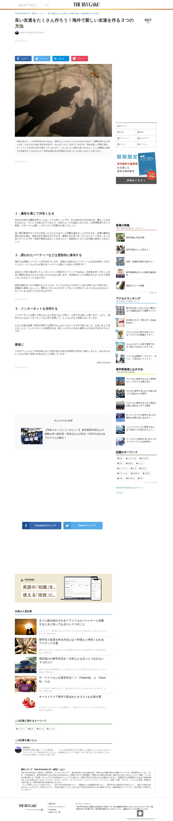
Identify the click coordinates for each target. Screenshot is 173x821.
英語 (119, 458)
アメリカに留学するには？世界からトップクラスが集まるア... (141, 380)
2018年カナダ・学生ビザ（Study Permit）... (141, 321)
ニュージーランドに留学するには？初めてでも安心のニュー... (140, 428)
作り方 (40, 729)
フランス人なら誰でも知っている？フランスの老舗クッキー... (140, 333)
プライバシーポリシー (57, 807)
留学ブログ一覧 (54, 812)
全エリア (122, 126)
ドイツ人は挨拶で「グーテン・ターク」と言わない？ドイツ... (141, 357)
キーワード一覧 (151, 483)
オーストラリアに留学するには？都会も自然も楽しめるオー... (141, 416)
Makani (26, 747)
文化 (119, 463)
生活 (133, 468)
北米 (120, 132)
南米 (141, 132)
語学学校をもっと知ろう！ (138, 249)
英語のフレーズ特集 (135, 285)
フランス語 (122, 473)
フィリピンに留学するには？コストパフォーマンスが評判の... (141, 440)
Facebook (52, 809)
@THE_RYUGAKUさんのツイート (129, 488)
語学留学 (130, 478)
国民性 (129, 463)
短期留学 (135, 473)
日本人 (143, 468)
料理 (140, 478)
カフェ (139, 463)
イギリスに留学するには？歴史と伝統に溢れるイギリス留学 (141, 404)
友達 (30, 729)
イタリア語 (131, 458)
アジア (121, 144)
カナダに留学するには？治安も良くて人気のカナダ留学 (141, 392)
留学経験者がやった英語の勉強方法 (141, 273)
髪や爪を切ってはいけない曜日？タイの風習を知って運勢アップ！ (141, 309)
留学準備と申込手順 (135, 237)
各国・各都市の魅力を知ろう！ (140, 261)
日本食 (146, 473)
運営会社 (52, 804)
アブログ (119, 493)
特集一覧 (153, 293)
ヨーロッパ (123, 138)
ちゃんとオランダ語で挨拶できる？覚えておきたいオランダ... (140, 345)
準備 (119, 478)
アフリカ (142, 144)
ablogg (39, 809)
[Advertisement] (63, 486)
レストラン (122, 468)
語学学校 (144, 458)
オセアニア (143, 138)
